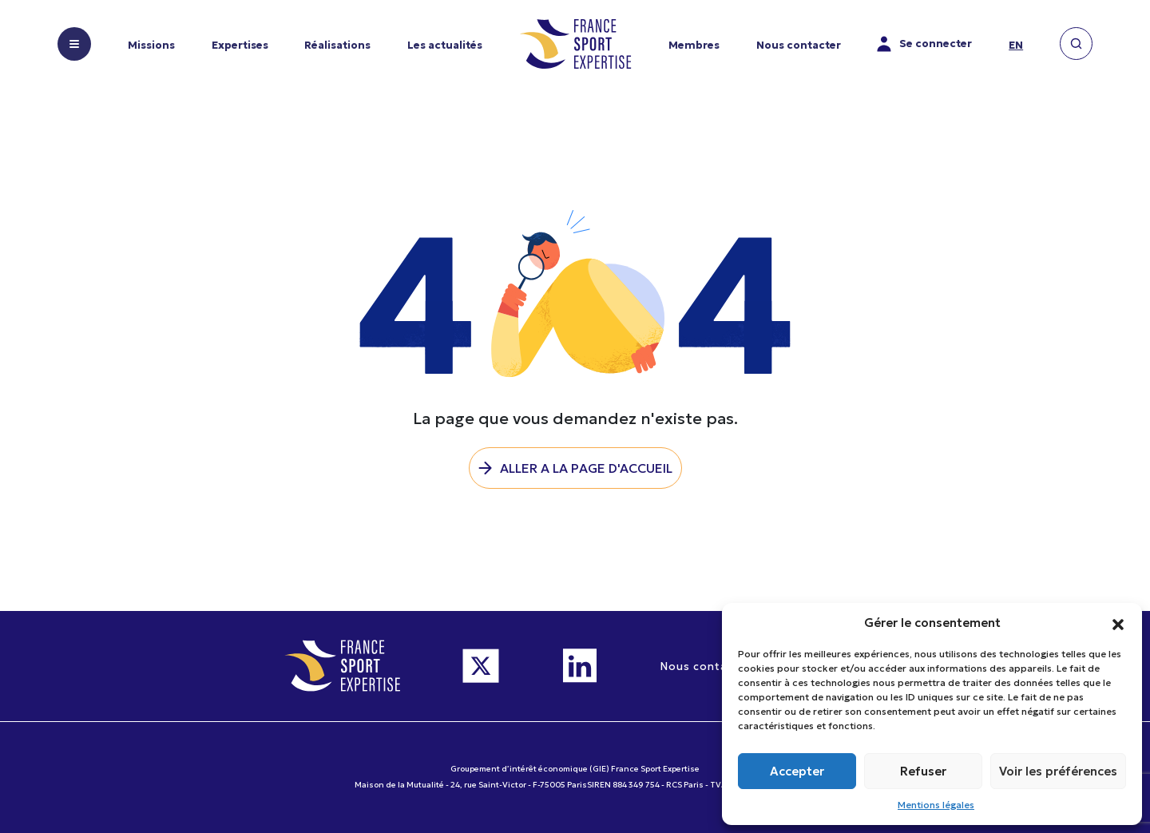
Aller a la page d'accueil (586, 468)
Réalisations (337, 45)
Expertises (240, 45)
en (1016, 45)
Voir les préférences (1058, 771)
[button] (1118, 623)
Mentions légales (936, 805)
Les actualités (444, 45)
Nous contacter (798, 45)
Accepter (797, 771)
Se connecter (924, 44)
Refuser (923, 771)
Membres (694, 45)
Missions (151, 45)
